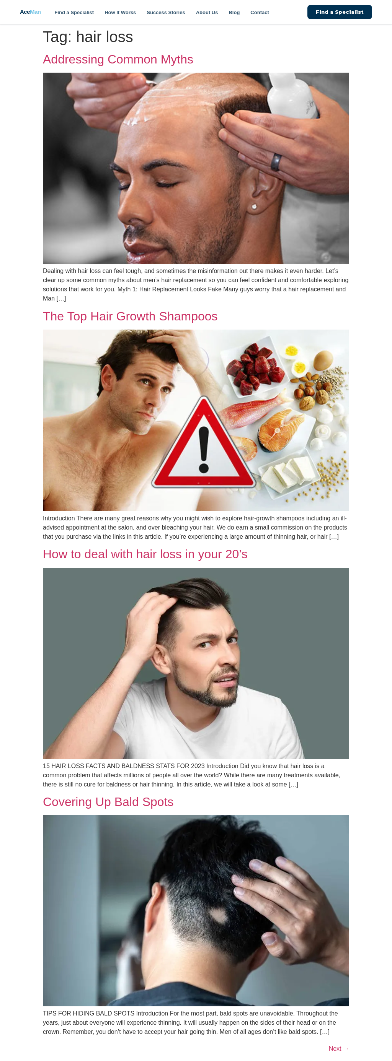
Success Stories (166, 12)
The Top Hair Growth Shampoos (130, 316)
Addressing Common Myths (118, 59)
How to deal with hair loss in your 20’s (145, 554)
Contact (259, 12)
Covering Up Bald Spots (108, 802)
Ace (30, 11)
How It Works (120, 12)
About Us (207, 12)
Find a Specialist (74, 12)
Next (339, 1048)
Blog (234, 12)
